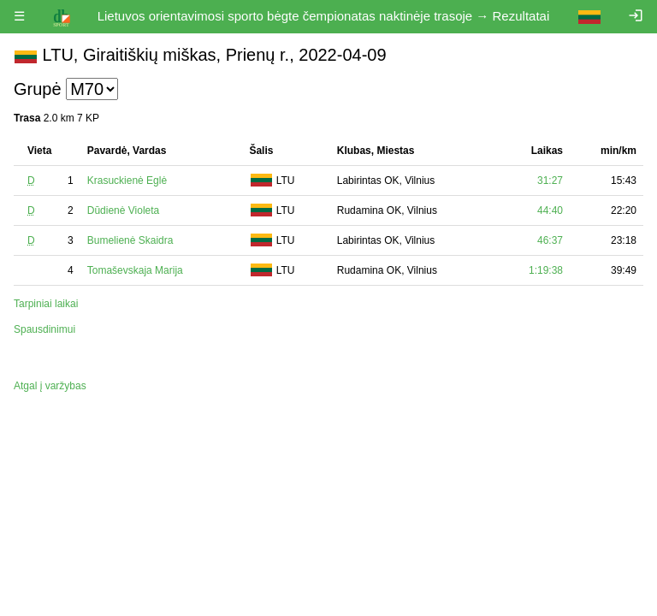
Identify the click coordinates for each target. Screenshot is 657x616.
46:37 (550, 240)
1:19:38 (546, 270)
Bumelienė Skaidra (130, 240)
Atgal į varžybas (50, 386)
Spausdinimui (44, 329)
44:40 (550, 210)
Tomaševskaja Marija (135, 270)
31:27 (550, 181)
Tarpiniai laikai (46, 304)
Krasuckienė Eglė (127, 181)
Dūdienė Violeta (123, 210)
